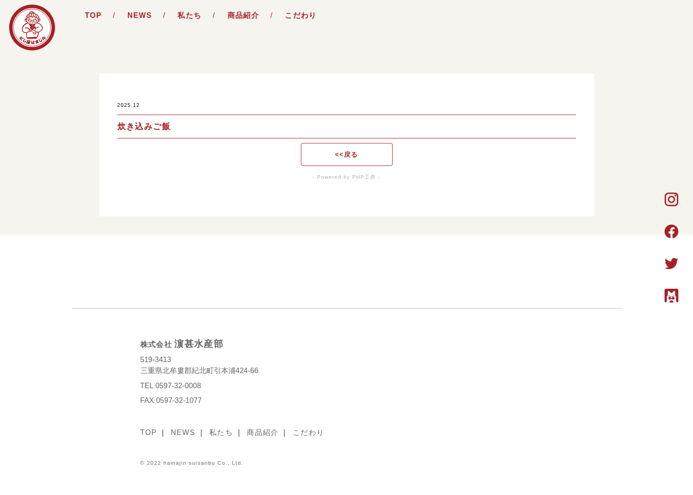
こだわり (301, 15)
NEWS (140, 15)
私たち (189, 15)
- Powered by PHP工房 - (346, 177)
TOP (93, 15)
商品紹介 (243, 15)
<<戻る (346, 154)
